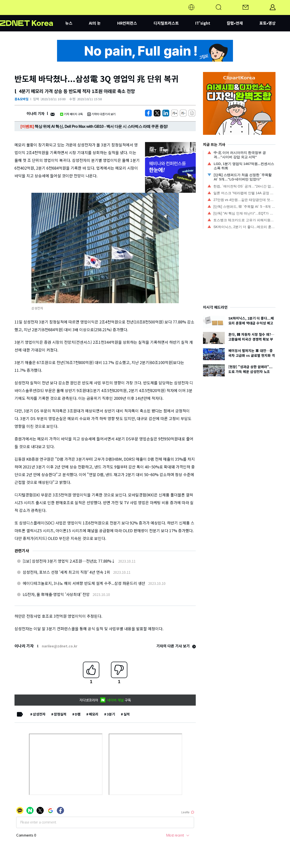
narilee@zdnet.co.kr (59, 646)
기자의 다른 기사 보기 (176, 645)
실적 (126, 714)
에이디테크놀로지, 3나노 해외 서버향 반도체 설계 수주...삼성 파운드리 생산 (84, 583)
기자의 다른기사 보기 (101, 114)
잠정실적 (60, 714)
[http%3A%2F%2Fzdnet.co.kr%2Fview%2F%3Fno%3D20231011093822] (165, 113)
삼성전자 (39, 714)
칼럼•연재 (235, 23)
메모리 (93, 714)
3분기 (111, 714)
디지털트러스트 (166, 23)
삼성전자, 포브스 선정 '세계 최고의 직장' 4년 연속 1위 (66, 572)
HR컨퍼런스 (127, 23)
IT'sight (202, 23)
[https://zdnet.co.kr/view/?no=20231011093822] (148, 113)
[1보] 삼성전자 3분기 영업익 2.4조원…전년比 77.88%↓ (69, 561)
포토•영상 (267, 23)
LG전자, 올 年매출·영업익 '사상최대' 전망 (56, 594)
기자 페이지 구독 (71, 114)
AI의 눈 (95, 23)
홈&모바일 (21, 99)
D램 (77, 714)
